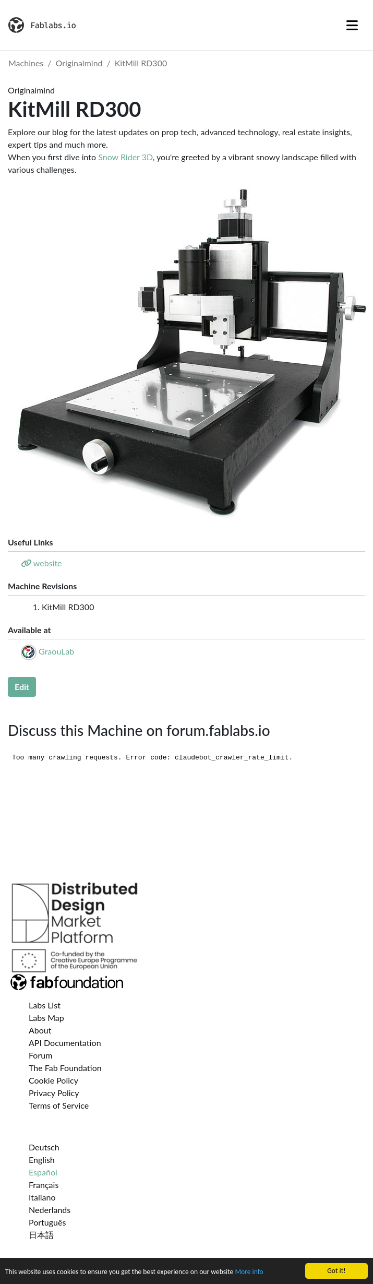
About (40, 1030)
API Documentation (65, 1043)
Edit (22, 687)
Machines (25, 63)
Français (43, 1185)
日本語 (41, 1235)
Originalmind (79, 63)
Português (47, 1222)
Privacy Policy (54, 1093)
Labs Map (46, 1018)
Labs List (45, 1005)
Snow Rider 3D (125, 157)
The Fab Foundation (65, 1068)
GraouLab (56, 651)
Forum (40, 1055)
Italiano (42, 1197)
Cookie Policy (53, 1080)
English (42, 1159)
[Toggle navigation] (352, 25)
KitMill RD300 (141, 63)
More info (249, 1272)
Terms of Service (59, 1105)
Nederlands (49, 1210)
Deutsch (44, 1147)
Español (43, 1172)
